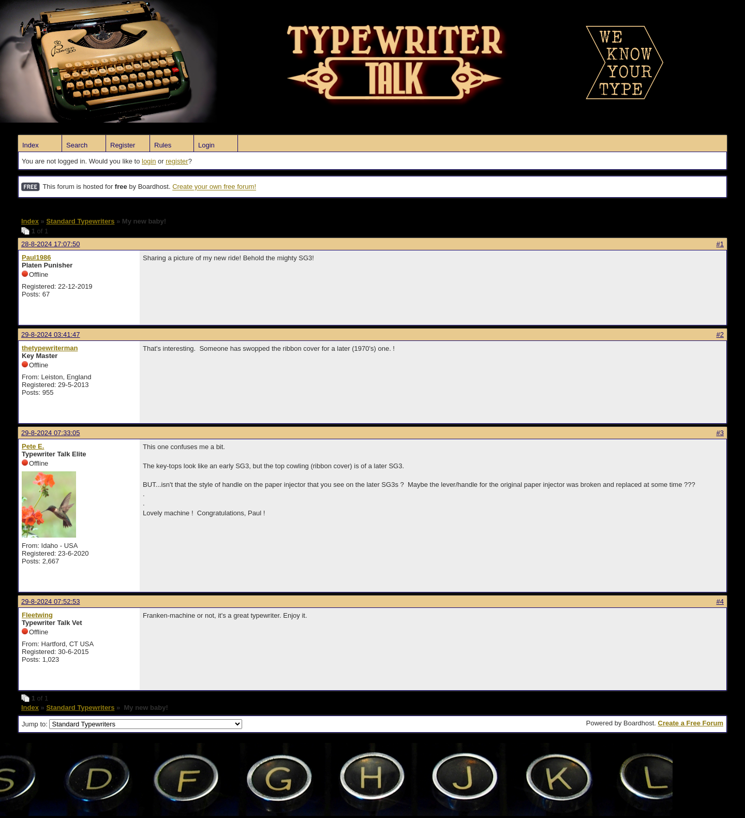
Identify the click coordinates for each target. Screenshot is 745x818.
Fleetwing (37, 615)
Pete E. (33, 446)
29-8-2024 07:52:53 (50, 601)
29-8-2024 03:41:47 (50, 334)
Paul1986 (36, 257)
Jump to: (132, 724)
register (177, 161)
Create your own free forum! (214, 187)
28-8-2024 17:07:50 (50, 244)
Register (122, 145)
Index (30, 145)
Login (206, 145)
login (149, 161)
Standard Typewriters (80, 221)
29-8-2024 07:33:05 (50, 433)
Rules (162, 145)
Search (76, 145)
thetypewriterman (50, 348)
